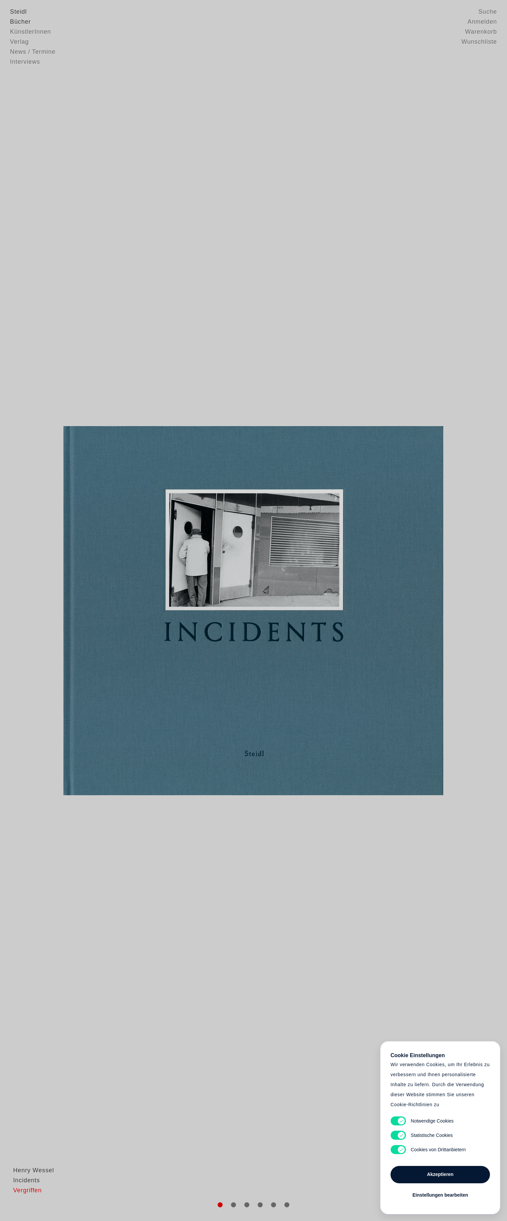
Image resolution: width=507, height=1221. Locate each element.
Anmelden (482, 21)
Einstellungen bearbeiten (440, 1195)
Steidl (18, 11)
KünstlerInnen (30, 31)
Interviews (25, 61)
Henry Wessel (30, 1186)
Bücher (20, 21)
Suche (487, 11)
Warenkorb (481, 31)
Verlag (19, 41)
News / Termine (32, 51)
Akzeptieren (440, 1174)
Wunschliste (479, 41)
